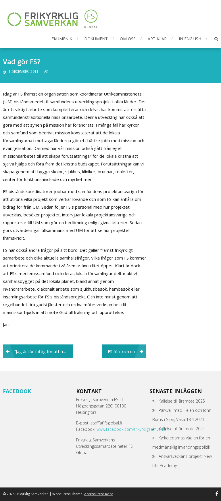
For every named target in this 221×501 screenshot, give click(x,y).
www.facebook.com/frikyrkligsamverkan (133, 429)
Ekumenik (61, 38)
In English (190, 38)
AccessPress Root (98, 494)
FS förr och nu (121, 351)
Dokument (96, 38)
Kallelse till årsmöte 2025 (182, 401)
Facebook (17, 391)
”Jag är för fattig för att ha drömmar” (43, 351)
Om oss (128, 38)
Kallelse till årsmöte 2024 (182, 428)
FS (46, 71)
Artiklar (157, 38)
